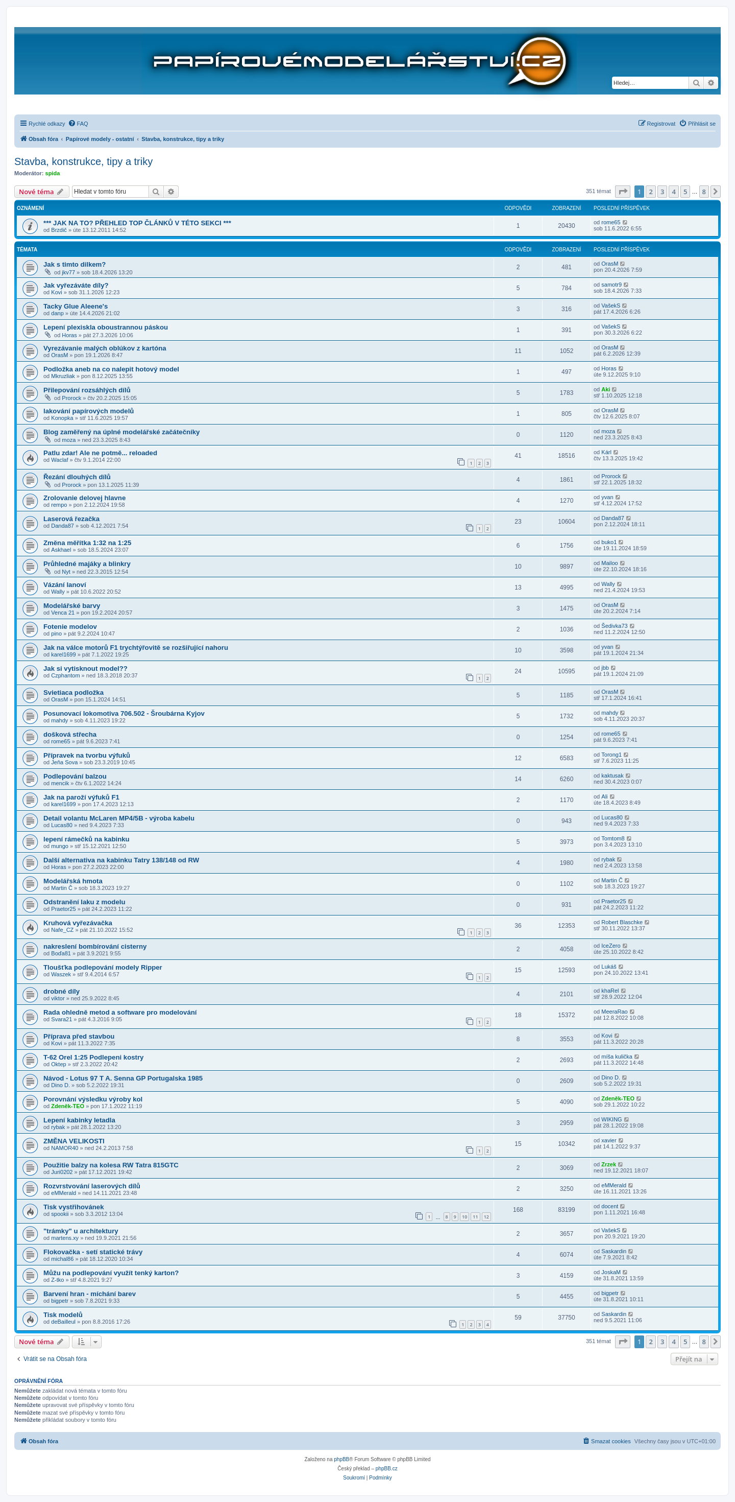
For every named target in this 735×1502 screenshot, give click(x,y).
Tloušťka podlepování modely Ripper (102, 967)
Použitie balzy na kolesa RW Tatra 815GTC (111, 1165)
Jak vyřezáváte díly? (76, 285)
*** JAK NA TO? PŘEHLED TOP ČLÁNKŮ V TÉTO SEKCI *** (137, 223)
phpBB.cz (387, 1468)
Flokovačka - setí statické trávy (92, 1252)
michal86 (62, 1259)
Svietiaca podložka (73, 692)
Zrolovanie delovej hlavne (84, 498)
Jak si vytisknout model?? (85, 668)
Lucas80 (61, 825)
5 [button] (685, 191)
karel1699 (63, 654)
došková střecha (69, 734)
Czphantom (65, 675)
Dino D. (60, 1085)
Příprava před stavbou (78, 1036)
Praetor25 (63, 909)
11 (475, 1216)
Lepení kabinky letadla (79, 1120)
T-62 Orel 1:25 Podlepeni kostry (93, 1057)
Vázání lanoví (64, 585)
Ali (604, 796)
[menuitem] (78, 124)
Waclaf (59, 460)
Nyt (66, 572)
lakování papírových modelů (88, 411)
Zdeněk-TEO (67, 1106)
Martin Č (61, 888)
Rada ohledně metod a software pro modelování (120, 1012)
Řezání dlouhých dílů (77, 477)
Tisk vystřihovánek (73, 1207)
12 (486, 1216)
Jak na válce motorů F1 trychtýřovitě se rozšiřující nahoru (135, 647)
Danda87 (62, 526)
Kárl (606, 452)
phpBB (341, 1459)
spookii (59, 1214)
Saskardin (613, 1251)
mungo (59, 846)
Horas (69, 335)
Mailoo (609, 563)
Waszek (61, 974)
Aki (605, 389)
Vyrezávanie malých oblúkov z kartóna (104, 348)
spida (52, 173)
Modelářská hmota (73, 881)
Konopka (62, 418)
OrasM (609, 264)
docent (609, 1206)
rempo (59, 505)
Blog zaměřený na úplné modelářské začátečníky (121, 432)
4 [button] (673, 191)
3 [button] (662, 191)
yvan (607, 497)
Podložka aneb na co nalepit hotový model (111, 369)
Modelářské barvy (71, 605)
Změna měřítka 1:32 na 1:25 (87, 543)
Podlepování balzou (75, 776)
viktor (57, 998)
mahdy (59, 720)
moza (69, 440)
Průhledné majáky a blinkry (87, 564)
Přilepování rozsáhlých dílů (87, 390)
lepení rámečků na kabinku (86, 839)
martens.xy (65, 1238)
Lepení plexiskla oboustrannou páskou (105, 327)
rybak (608, 859)
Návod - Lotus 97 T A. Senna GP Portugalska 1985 (123, 1078)
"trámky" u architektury (80, 1231)
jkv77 (68, 272)
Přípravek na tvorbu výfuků (86, 755)
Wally (57, 592)
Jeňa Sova (64, 762)
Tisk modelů (63, 1315)
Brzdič (59, 230)
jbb (605, 668)
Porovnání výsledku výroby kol (92, 1099)
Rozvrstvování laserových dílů (91, 1186)
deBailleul (63, 1322)
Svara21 (61, 1019)
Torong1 (611, 755)
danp (57, 313)
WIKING (611, 1119)
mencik (60, 783)
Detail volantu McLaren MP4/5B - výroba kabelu (118, 818)
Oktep (58, 1064)
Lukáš (608, 967)
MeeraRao (614, 1011)
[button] (622, 191)
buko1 (609, 542)
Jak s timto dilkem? (74, 264)
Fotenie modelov (70, 626)
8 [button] (704, 191)
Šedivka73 (614, 626)
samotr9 (611, 284)
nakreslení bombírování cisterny (94, 946)
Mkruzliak (63, 376)
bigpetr (59, 1301)
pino (56, 633)
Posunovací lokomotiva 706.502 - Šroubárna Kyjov (124, 713)
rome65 (610, 222)
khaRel (610, 991)
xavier (608, 1140)
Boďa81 (61, 953)
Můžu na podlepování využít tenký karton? (111, 1273)
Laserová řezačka (71, 519)
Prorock (71, 398)
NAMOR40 (64, 1148)
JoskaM (611, 1272)
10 (464, 1216)
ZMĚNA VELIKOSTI (74, 1141)
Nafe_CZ (62, 930)
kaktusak (612, 775)
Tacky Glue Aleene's (75, 306)
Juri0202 (61, 1172)
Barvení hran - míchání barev (89, 1294)
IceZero (610, 946)
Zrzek (608, 1164)
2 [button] (650, 191)
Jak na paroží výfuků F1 (81, 797)
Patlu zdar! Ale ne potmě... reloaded (100, 453)
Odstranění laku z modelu (84, 902)
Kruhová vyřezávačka (77, 923)
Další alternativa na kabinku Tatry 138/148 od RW (121, 860)
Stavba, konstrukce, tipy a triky (83, 161)
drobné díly (61, 991)
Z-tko (57, 1280)
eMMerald (63, 1193)
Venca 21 (63, 612)
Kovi (56, 292)
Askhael (61, 550)
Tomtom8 (612, 838)
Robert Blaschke (622, 922)
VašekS (610, 305)
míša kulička (616, 1056)
